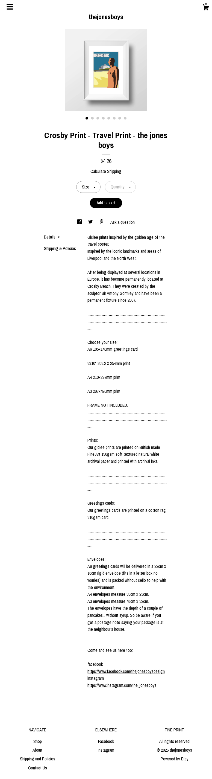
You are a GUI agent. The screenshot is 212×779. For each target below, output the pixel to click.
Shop (37, 741)
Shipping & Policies (60, 248)
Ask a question (122, 222)
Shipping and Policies (37, 759)
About (37, 750)
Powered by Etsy (175, 759)
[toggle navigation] (10, 7)
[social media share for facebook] (80, 222)
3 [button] (97, 118)
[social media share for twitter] (91, 222)
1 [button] (87, 118)
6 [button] (114, 118)
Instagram (106, 750)
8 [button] (125, 118)
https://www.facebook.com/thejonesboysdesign (126, 671)
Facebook (106, 741)
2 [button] (92, 118)
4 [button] (103, 118)
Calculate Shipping (105, 171)
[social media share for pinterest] (102, 222)
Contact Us (37, 768)
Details (52, 237)
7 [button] (119, 118)
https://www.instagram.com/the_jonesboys (122, 685)
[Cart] (206, 8)
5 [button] (108, 118)
